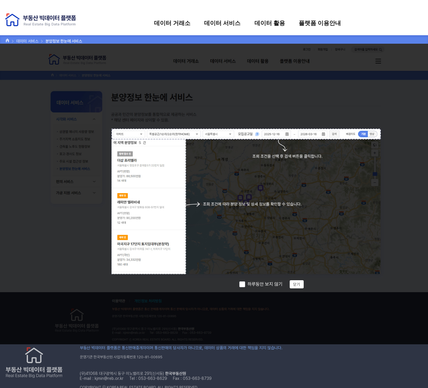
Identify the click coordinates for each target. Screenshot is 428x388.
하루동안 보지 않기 (264, 284)
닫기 (296, 284)
